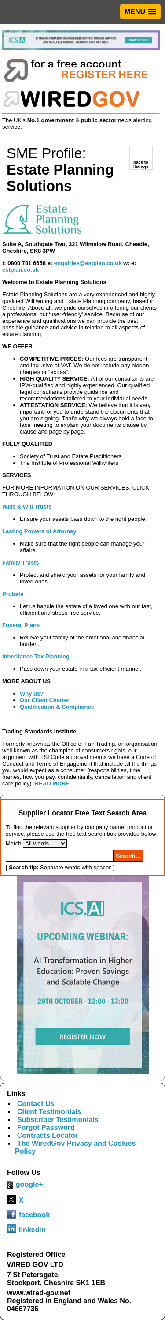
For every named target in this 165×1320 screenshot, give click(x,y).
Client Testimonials (49, 1111)
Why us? (32, 693)
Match (13, 843)
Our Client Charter (45, 700)
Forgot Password (46, 1127)
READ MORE (52, 783)
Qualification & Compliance (57, 706)
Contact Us (35, 1103)
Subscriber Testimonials (58, 1119)
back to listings (140, 164)
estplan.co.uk (20, 269)
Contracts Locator (47, 1135)
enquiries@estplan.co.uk (88, 263)
